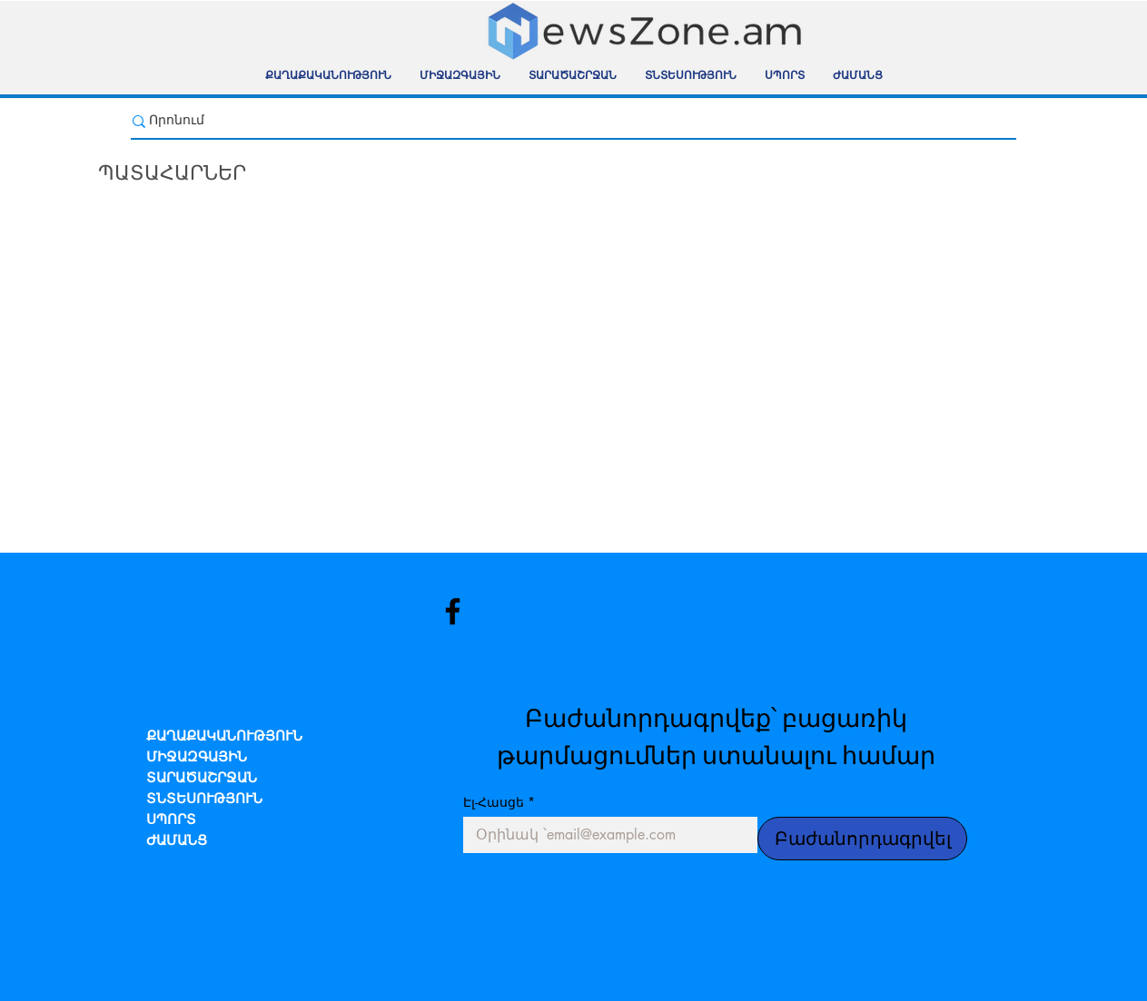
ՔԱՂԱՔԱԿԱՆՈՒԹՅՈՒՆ (224, 737)
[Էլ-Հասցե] (605, 835)
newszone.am (64, 748)
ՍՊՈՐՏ (171, 821)
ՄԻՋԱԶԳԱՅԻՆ (196, 758)
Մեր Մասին (164, 912)
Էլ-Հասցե (499, 802)
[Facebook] (452, 611)
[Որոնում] (563, 121)
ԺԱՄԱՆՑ (176, 842)
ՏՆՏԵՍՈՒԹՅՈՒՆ (204, 800)
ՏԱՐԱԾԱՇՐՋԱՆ (201, 779)
